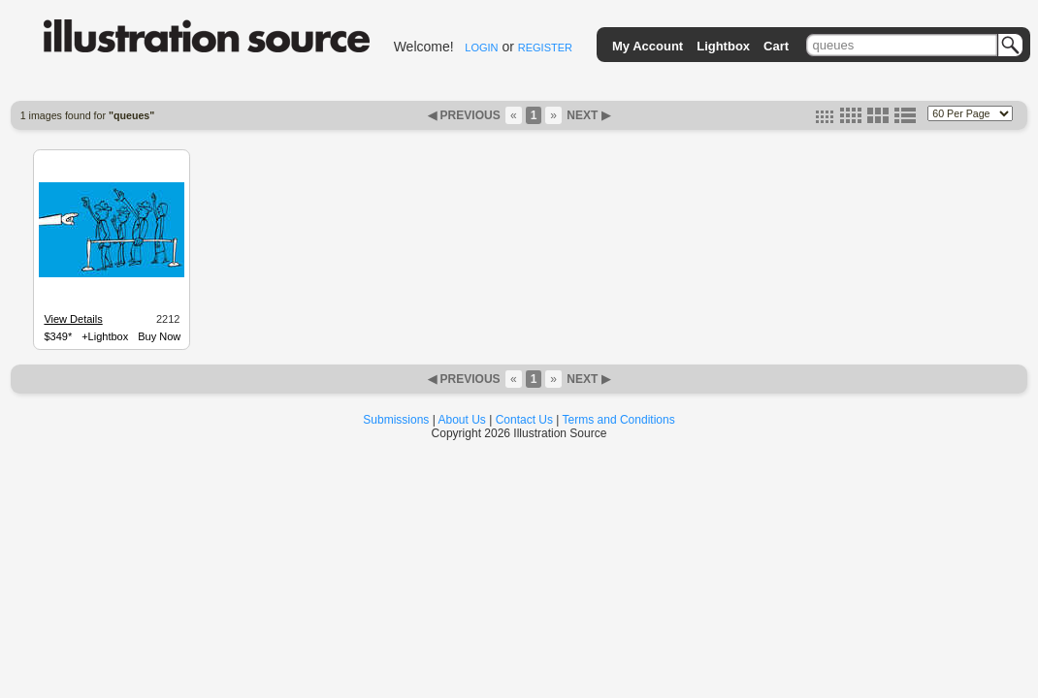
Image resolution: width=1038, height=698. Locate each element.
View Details (73, 319)
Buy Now (159, 336)
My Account (647, 46)
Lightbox (723, 46)
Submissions (396, 420)
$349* (58, 336)
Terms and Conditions (619, 420)
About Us (462, 420)
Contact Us (524, 420)
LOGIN (481, 47)
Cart (776, 46)
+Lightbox (104, 336)
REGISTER (545, 47)
